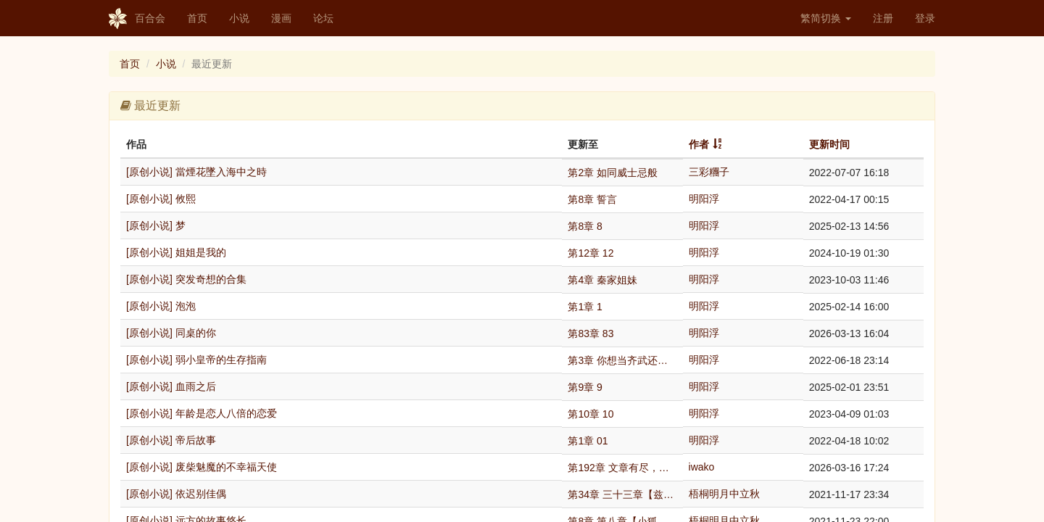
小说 (239, 18)
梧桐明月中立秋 (724, 494)
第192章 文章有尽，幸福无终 (622, 467)
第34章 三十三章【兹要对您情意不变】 (622, 494)
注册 (883, 18)
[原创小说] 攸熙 (161, 198)
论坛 (323, 18)
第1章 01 (588, 441)
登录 (925, 18)
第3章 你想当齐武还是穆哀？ (622, 360)
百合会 (137, 19)
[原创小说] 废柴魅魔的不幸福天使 (201, 467)
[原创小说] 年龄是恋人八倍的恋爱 (201, 413)
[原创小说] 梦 (156, 225)
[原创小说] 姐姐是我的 (176, 252)
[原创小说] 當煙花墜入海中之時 (196, 172)
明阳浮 (704, 198)
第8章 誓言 (592, 199)
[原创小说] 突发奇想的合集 (186, 279)
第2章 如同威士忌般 (613, 172)
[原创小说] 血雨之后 (171, 386)
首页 (197, 18)
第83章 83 (590, 333)
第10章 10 (590, 414)
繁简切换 (825, 18)
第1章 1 (585, 306)
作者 (699, 144)
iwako (702, 467)
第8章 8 (585, 226)
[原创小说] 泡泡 (161, 306)
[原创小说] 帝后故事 (171, 440)
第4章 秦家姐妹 (602, 280)
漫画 (281, 18)
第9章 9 (585, 387)
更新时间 (829, 144)
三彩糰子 (709, 172)
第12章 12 (590, 253)
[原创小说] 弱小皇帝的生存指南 (196, 359)
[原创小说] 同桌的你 (171, 333)
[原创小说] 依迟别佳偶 (176, 494)
